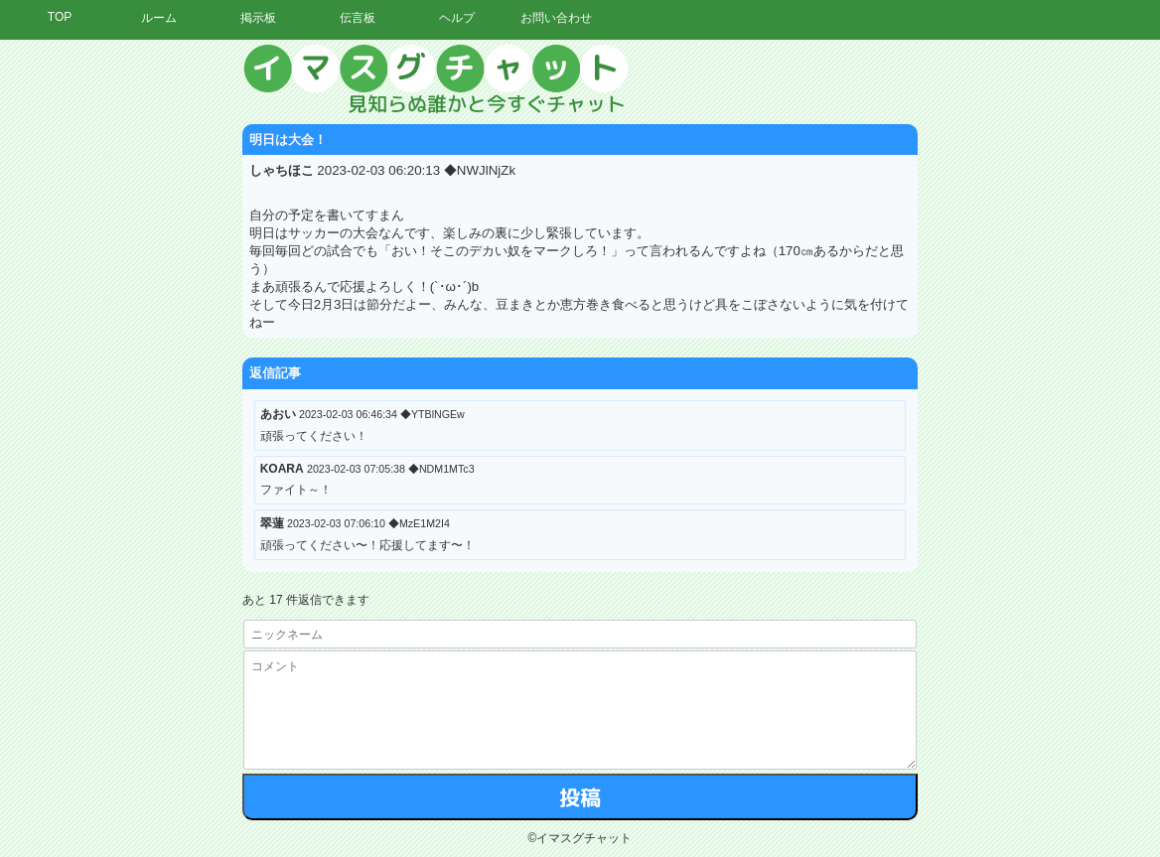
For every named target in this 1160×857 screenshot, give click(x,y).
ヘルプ (457, 18)
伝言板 (357, 18)
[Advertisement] (976, 343)
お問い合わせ (556, 18)
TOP (60, 17)
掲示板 (258, 18)
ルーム (159, 18)
